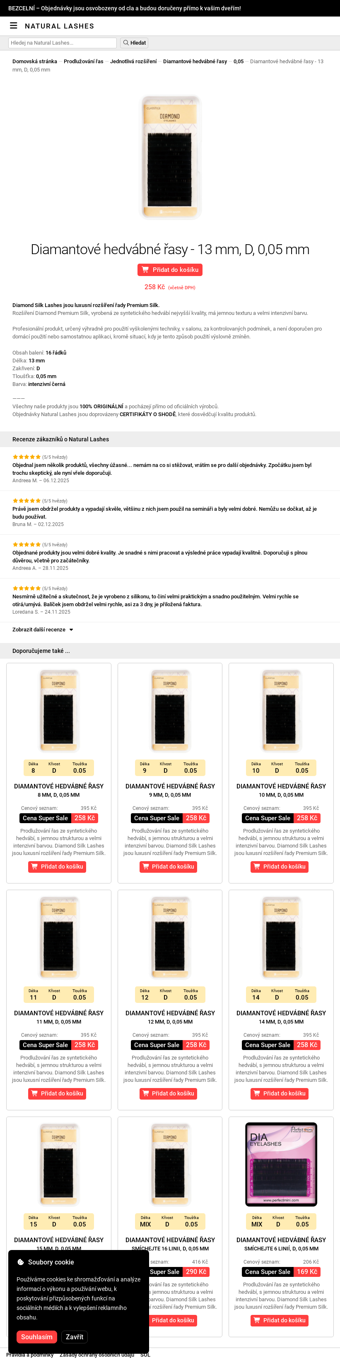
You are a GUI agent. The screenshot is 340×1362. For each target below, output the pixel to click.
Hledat (134, 43)
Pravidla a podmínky (29, 1355)
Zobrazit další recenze (43, 629)
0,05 (239, 61)
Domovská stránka (34, 61)
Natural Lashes (59, 26)
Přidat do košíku (170, 270)
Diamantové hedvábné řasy (195, 61)
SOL (145, 1355)
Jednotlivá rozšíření (133, 61)
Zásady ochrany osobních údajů (97, 1355)
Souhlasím (37, 1337)
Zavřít (74, 1337)
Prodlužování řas (84, 61)
